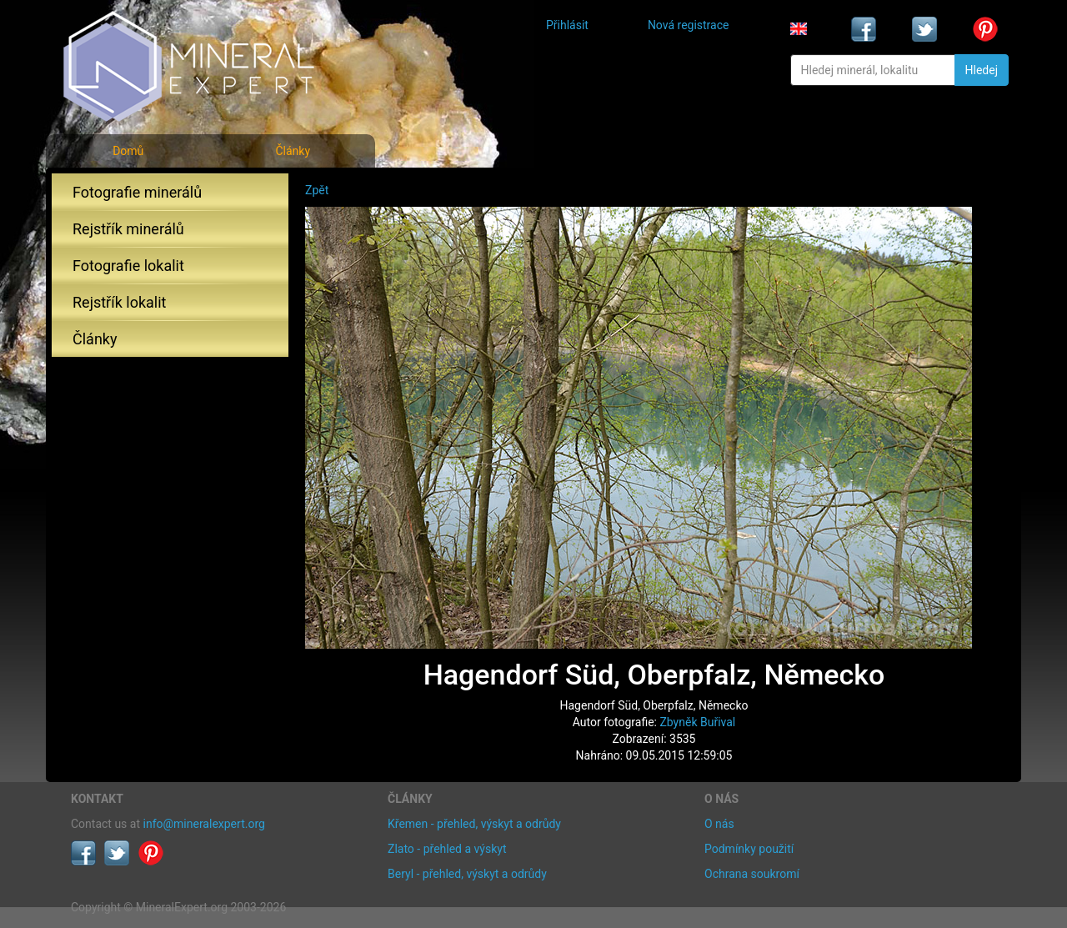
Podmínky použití (749, 848)
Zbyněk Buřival (697, 722)
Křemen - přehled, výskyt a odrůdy (474, 823)
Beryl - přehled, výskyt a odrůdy (467, 873)
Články (292, 151)
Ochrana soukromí (751, 873)
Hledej (981, 70)
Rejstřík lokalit (119, 302)
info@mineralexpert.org (204, 823)
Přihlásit (567, 25)
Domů (128, 151)
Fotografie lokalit (128, 265)
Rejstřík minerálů (128, 229)
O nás (719, 823)
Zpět (316, 190)
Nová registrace (688, 25)
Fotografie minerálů (137, 192)
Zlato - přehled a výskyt (447, 848)
